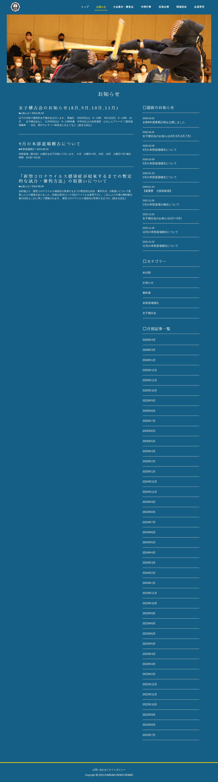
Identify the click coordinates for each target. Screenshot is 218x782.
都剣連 (147, 292)
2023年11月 (150, 593)
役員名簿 (164, 6)
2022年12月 (150, 684)
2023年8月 (149, 623)
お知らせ (148, 282)
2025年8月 (149, 410)
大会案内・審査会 (123, 6)
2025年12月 (150, 370)
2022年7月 (149, 735)
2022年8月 (149, 724)
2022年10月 (150, 704)
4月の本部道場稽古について (160, 149)
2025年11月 (150, 380)
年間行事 (146, 6)
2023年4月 (149, 653)
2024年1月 (149, 583)
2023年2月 (149, 674)
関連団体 (181, 6)
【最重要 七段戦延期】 (158, 190)
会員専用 (199, 6)
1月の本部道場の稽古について (161, 204)
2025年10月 (150, 390)
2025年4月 (149, 451)
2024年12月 (150, 481)
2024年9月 (149, 501)
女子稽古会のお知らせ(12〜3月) (162, 218)
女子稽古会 (149, 313)
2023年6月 (149, 633)
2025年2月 (149, 461)
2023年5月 (149, 643)
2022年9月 (149, 714)
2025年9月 (149, 400)
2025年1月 (149, 471)
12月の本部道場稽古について (160, 232)
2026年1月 (149, 360)
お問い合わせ (99, 769)
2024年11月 (150, 491)
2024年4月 (149, 552)
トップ (85, 6)
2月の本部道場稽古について (160, 177)
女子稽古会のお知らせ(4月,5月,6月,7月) (167, 136)
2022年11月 (150, 694)
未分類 (147, 272)
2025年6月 (149, 430)
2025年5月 (149, 441)
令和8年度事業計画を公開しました (164, 122)
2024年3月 (149, 562)
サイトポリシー (117, 769)
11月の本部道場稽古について (160, 245)
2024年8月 (149, 512)
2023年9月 (149, 613)
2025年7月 (149, 420)
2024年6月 (149, 532)
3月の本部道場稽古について (160, 163)
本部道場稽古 (151, 303)
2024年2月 (149, 572)
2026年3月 (149, 349)
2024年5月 (149, 542)
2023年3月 (149, 664)
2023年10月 (150, 603)
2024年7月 (149, 522)
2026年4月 (149, 339)
